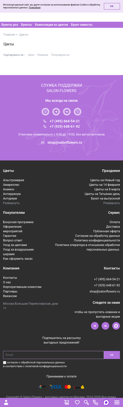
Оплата (115, 222)
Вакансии (10, 296)
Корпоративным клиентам (22, 287)
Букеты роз (10, 24)
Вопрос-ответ (12, 240)
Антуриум (10, 198)
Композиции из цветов (51, 24)
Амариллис (11, 185)
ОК (112, 355)
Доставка (113, 226)
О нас (7, 282)
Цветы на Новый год (105, 180)
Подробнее (34, 7)
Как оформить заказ (17, 258)
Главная (9, 34)
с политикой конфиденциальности (45, 366)
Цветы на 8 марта (107, 189)
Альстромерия (13, 180)
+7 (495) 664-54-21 (65, 121)
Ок (112, 6)
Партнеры (10, 291)
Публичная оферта (106, 231)
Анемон (8, 189)
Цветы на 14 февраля (104, 185)
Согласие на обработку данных (97, 236)
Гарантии (9, 236)
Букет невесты (81, 24)
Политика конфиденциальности (97, 240)
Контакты (10, 278)
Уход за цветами (15, 245)
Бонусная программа (18, 222)
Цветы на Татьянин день (102, 194)
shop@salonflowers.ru (65, 142)
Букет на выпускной (105, 198)
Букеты (26, 24)
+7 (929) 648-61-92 (65, 126)
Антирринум (12, 194)
